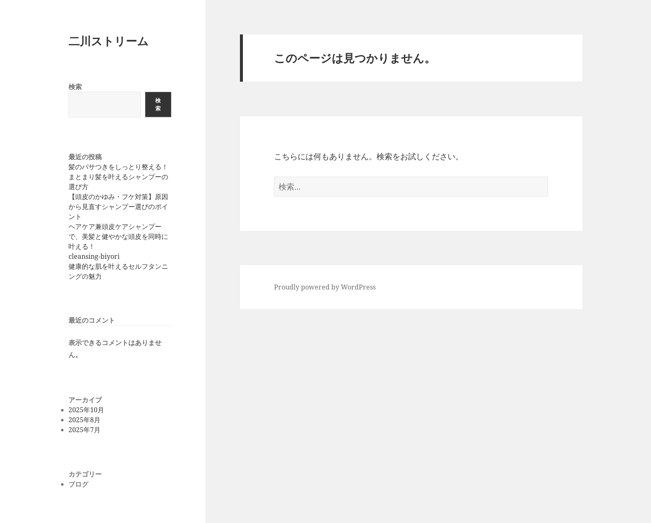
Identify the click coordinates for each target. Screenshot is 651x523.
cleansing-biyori (94, 256)
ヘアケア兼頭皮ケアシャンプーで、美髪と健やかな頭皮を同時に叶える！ (118, 236)
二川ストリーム (109, 41)
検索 (75, 86)
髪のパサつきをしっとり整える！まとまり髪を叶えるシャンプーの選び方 (118, 176)
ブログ (78, 484)
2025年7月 (84, 429)
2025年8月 (84, 419)
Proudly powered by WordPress (325, 287)
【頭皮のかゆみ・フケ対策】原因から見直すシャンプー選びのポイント (118, 206)
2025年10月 (86, 409)
